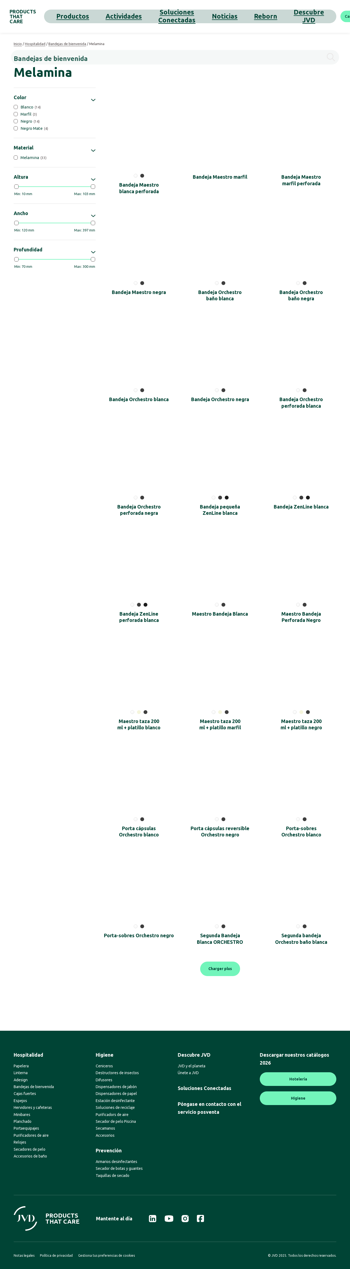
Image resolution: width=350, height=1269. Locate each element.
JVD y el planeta (191, 1066)
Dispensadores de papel (116, 1093)
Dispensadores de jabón (116, 1087)
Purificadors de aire (112, 1114)
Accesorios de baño (30, 1156)
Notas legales (24, 1255)
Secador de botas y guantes (119, 1168)
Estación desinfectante (115, 1100)
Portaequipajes (26, 1128)
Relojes (20, 1142)
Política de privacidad (56, 1255)
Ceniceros (104, 1066)
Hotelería (298, 1079)
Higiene (104, 1055)
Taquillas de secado (112, 1175)
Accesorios (105, 1135)
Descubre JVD (235, 16)
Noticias (186, 16)
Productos (82, 16)
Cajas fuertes (25, 1093)
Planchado (22, 1121)
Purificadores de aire (31, 1135)
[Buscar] (338, 16)
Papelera (21, 1066)
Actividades (109, 16)
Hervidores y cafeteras (33, 1107)
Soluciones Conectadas (149, 16)
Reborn (208, 16)
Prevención (109, 1150)
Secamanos (105, 1128)
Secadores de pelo (29, 1149)
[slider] (16, 186)
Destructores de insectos (117, 1073)
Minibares (22, 1114)
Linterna (21, 1073)
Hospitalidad (35, 44)
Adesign (21, 1080)
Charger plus (220, 969)
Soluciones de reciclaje (115, 1107)
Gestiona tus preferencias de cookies (106, 1255)
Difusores (104, 1080)
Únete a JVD (188, 1073)
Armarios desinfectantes (116, 1161)
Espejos (20, 1100)
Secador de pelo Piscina (116, 1121)
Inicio (18, 44)
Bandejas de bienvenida (67, 44)
